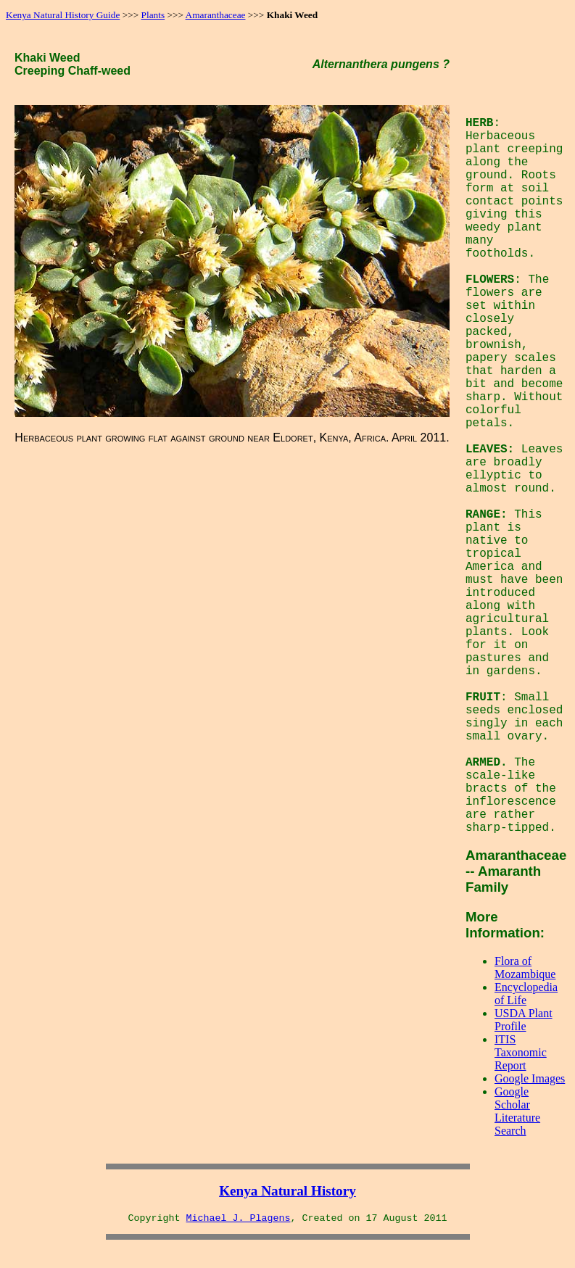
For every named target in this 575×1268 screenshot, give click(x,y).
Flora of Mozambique (525, 967)
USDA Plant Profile (524, 1019)
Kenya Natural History (287, 1190)
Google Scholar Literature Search (517, 1111)
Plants (153, 14)
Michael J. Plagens (238, 1218)
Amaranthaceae (216, 14)
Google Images (530, 1078)
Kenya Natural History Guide (63, 14)
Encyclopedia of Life (526, 993)
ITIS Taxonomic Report (521, 1052)
